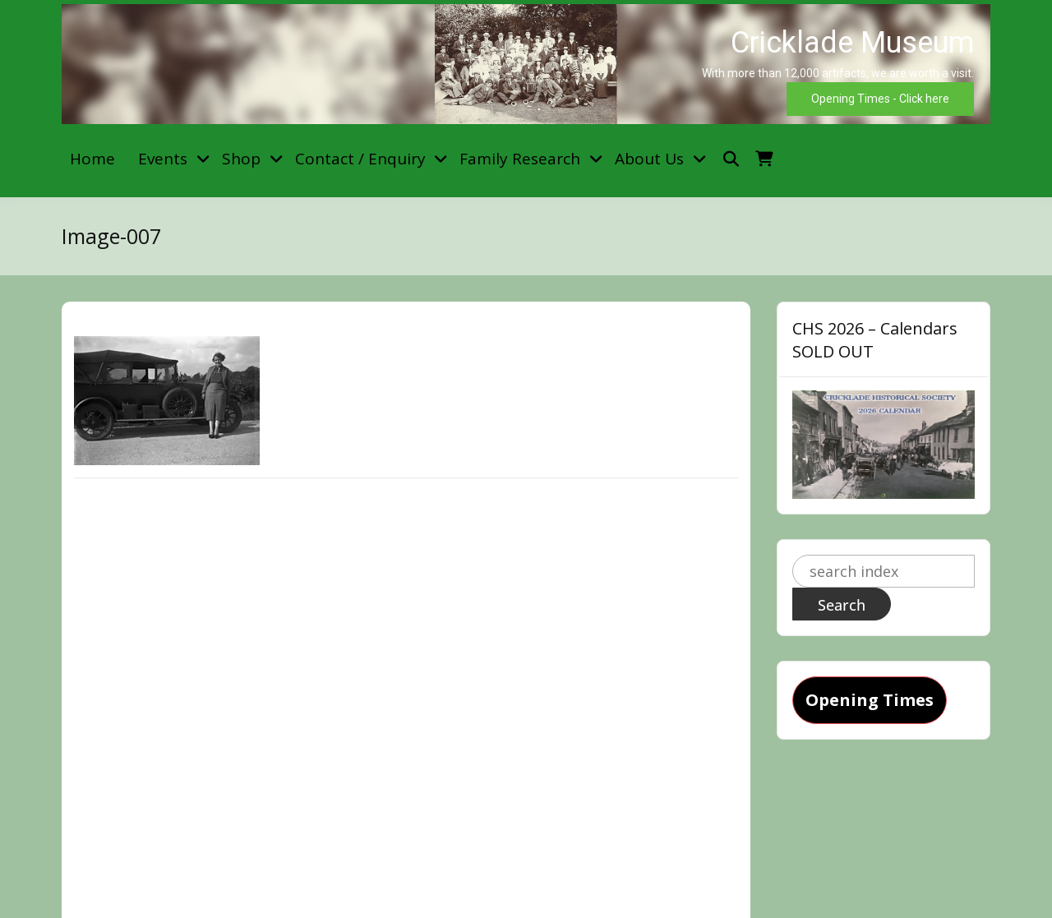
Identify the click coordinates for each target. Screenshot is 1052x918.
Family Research (519, 158)
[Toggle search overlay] (731, 159)
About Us (649, 158)
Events (162, 158)
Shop (241, 158)
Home (92, 158)
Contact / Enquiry (360, 158)
